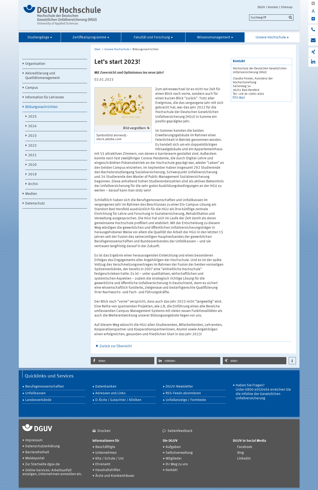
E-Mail (240, 97)
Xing (240, 453)
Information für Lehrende (44, 97)
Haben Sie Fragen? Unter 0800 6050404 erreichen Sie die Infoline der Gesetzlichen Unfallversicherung (263, 392)
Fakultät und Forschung (152, 37)
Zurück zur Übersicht (116, 346)
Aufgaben (173, 447)
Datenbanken (105, 386)
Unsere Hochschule (271, 37)
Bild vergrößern (134, 128)
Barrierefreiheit (37, 452)
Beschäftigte (105, 447)
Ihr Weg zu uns (177, 464)
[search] (271, 17)
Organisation (35, 64)
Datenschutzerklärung (42, 446)
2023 (32, 136)
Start (97, 49)
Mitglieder (174, 458)
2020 (32, 165)
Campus (31, 88)
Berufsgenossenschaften (44, 386)
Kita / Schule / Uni (109, 458)
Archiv (33, 184)
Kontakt (273, 7)
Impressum (33, 440)
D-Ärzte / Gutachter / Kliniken (118, 400)
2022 (32, 146)
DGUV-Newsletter (179, 386)
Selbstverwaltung (179, 453)
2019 (32, 174)
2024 (32, 126)
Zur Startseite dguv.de (42, 464)
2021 (32, 155)
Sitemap (286, 7)
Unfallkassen (35, 393)
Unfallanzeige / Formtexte (186, 400)
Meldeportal (34, 458)
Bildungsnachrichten (41, 107)
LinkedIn (244, 458)
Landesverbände (38, 400)
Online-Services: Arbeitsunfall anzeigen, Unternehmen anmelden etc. (52, 472)
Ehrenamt (102, 464)
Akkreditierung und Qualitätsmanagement (42, 76)
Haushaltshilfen (107, 470)
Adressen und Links (110, 393)
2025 (32, 117)
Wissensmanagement (213, 37)
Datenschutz (35, 203)
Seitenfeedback (180, 431)
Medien (31, 194)
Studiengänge (38, 37)
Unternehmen (106, 453)
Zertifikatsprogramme (89, 37)
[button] (122, 360)
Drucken (103, 431)
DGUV (261, 7)
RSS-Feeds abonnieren (183, 393)
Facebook (244, 447)
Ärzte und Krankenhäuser (114, 476)
